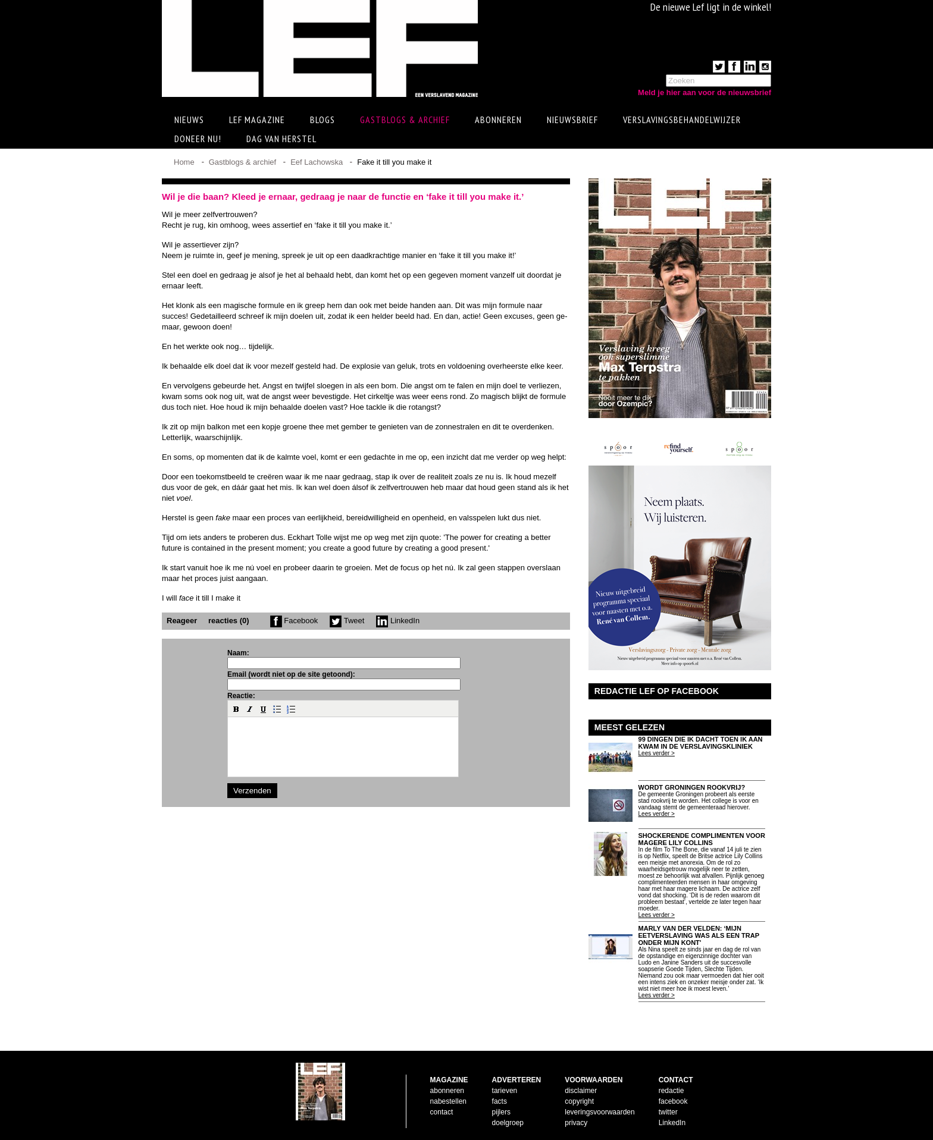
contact (441, 1112)
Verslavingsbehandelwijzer (682, 119)
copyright (579, 1101)
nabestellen (448, 1101)
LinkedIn (397, 620)
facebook (673, 1101)
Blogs (322, 119)
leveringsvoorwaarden (599, 1112)
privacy (576, 1123)
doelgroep (508, 1123)
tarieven (505, 1090)
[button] (236, 708)
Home (184, 162)
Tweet (347, 620)
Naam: (238, 653)
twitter (668, 1112)
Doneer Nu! (197, 139)
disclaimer (581, 1090)
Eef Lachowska (316, 162)
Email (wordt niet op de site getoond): (291, 674)
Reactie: (241, 696)
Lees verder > (656, 753)
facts (499, 1101)
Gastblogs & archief (405, 119)
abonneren (447, 1090)
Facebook (294, 620)
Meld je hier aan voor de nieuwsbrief (704, 92)
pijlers (501, 1112)
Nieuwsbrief (572, 119)
